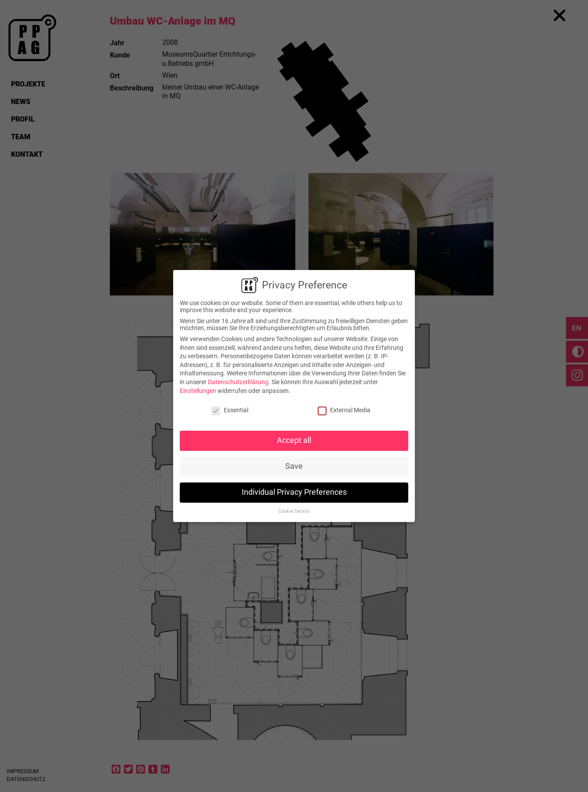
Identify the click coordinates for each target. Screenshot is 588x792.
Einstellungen (198, 390)
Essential (229, 410)
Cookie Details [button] (294, 511)
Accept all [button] (294, 440)
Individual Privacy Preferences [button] (294, 492)
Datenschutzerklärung (238, 381)
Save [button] (294, 466)
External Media (344, 410)
